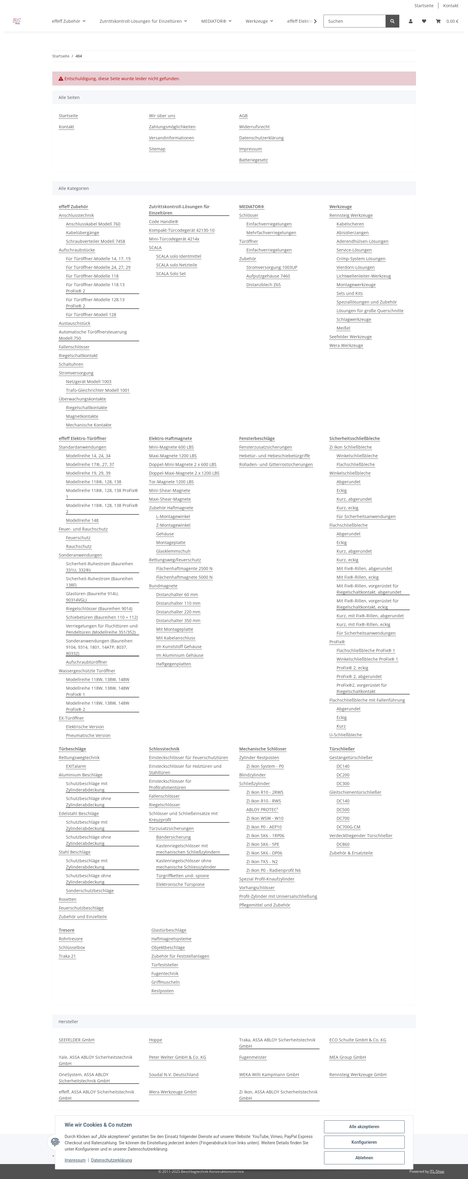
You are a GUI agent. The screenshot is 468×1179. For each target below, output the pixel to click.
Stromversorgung (76, 373)
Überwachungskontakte (82, 399)
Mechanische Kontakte (88, 425)
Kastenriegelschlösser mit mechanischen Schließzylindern (188, 849)
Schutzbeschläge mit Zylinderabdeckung (87, 787)
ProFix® (337, 642)
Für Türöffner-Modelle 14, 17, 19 (98, 258)
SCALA (155, 247)
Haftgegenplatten (173, 664)
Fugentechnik (164, 973)
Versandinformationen (171, 138)
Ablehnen (364, 1157)
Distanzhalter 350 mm (178, 620)
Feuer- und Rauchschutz (83, 529)
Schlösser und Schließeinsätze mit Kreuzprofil (183, 816)
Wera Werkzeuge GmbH (173, 1092)
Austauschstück (74, 323)
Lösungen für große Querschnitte (370, 310)
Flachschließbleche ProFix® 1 (366, 650)
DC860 (343, 844)
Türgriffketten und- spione (182, 875)
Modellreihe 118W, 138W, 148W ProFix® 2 (97, 706)
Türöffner (248, 241)
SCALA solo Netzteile (176, 265)
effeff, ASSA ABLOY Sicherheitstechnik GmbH (96, 1095)
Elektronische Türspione (180, 884)
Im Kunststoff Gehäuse (179, 646)
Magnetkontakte (82, 416)
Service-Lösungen (354, 250)
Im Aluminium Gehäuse (179, 655)
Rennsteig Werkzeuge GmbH (357, 1074)
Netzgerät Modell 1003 (88, 381)
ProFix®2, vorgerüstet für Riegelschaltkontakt (362, 688)
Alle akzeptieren (364, 1126)
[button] (410, 21)
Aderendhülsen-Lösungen (363, 241)
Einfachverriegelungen (269, 224)
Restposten (162, 991)
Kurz (341, 726)
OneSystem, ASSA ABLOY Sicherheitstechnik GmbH (84, 1078)
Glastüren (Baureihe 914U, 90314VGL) (92, 597)
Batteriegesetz (253, 160)
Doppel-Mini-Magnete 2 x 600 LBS (183, 464)
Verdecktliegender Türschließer (360, 835)
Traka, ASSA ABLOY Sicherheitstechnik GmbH (277, 1043)
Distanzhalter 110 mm (178, 603)
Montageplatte (170, 542)
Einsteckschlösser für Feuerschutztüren (188, 757)
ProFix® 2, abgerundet (359, 676)
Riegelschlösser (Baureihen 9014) (99, 608)
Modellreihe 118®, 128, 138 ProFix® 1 (102, 493)
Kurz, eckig (347, 508)
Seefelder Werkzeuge (350, 336)
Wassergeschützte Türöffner (87, 671)
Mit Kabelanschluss (175, 638)
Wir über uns (162, 115)
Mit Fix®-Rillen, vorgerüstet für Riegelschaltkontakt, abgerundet (369, 589)
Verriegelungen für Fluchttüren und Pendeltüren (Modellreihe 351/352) (102, 629)
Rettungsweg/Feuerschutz (175, 560)
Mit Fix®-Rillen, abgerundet (364, 568)
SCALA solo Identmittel (178, 256)
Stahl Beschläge (74, 852)
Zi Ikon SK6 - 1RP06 (265, 835)
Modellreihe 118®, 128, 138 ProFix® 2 (102, 508)
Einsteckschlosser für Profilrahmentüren (170, 784)
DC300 (343, 783)
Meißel (343, 328)
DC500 (343, 809)
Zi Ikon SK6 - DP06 (264, 853)
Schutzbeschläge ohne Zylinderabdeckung (88, 802)
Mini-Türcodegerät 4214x (174, 239)
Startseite (424, 5)
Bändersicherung (173, 837)
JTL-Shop (437, 1171)
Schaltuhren (71, 364)
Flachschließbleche (356, 464)
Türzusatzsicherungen (171, 828)
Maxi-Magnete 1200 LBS (173, 455)
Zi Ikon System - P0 (265, 766)
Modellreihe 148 (82, 520)
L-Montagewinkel (173, 516)
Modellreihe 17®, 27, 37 (90, 464)
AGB (243, 115)
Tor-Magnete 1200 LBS (171, 482)
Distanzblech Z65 (263, 284)
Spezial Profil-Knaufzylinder (266, 879)
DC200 (343, 775)
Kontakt (450, 5)
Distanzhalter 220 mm (178, 612)
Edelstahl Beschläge (79, 813)
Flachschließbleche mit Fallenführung (367, 700)
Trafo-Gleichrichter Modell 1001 (98, 390)
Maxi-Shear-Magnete (170, 499)
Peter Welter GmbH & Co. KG (177, 1057)
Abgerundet (348, 482)
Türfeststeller (164, 965)
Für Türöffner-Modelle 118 (92, 276)
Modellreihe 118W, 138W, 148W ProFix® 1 (97, 691)
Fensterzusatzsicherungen (265, 447)
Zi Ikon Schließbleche (350, 447)
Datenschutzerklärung (111, 1160)
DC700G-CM (348, 827)
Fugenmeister (253, 1057)
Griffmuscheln (165, 982)
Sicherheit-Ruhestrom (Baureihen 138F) (99, 582)
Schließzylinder (254, 783)
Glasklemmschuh (173, 551)
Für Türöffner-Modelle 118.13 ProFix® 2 (95, 288)
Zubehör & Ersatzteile (351, 853)
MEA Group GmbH (347, 1057)
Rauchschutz (79, 546)
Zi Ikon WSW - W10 (264, 818)
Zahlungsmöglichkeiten (172, 127)
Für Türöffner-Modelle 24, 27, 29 (98, 267)
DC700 (343, 818)
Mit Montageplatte (174, 629)
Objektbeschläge (168, 947)
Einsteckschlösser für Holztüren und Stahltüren (185, 769)
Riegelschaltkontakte (86, 407)
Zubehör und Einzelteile (83, 916)
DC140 (343, 766)
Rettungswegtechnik (79, 757)
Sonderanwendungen (80, 555)
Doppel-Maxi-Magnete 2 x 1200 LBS (184, 473)
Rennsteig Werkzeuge (351, 215)
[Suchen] (354, 21)
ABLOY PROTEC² (262, 809)
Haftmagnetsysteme (171, 939)
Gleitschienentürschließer (355, 792)
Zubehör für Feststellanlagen (180, 956)
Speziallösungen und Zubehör (367, 302)
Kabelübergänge (82, 232)
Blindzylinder (252, 775)
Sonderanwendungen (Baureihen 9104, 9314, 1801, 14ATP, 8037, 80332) (99, 647)
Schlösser (248, 215)
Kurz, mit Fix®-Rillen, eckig (363, 624)
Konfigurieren (364, 1142)
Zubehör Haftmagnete (171, 508)
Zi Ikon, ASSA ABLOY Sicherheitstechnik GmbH (278, 1095)
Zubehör (247, 258)
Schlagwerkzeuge (354, 319)
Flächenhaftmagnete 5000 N (184, 577)
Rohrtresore (71, 939)
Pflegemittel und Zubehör (264, 905)
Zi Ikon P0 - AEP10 (264, 827)
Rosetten (67, 899)
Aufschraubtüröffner (86, 662)
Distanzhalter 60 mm (177, 594)
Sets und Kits (350, 293)
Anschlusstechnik (76, 215)
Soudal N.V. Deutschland (174, 1074)
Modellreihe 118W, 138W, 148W (97, 679)
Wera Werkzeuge (346, 345)
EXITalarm (76, 766)
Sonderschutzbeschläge (90, 890)
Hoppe (155, 1040)
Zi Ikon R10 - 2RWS (264, 792)
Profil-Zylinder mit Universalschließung (278, 896)
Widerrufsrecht (254, 127)
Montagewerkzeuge (356, 284)
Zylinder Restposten (259, 757)
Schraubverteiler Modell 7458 (95, 241)
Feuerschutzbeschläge (81, 908)
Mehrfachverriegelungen (271, 232)
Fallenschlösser (74, 347)
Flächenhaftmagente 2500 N (184, 568)
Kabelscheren (350, 224)
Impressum (75, 1160)
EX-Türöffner (71, 718)
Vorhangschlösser (257, 887)
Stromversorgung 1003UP (271, 267)
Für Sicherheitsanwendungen (366, 516)
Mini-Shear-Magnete (169, 490)
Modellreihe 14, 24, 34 (88, 455)
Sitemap (157, 149)
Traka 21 (67, 956)
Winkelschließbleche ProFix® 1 (367, 659)
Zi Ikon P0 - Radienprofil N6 (273, 870)
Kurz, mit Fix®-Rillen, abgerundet (370, 616)
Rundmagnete (163, 586)
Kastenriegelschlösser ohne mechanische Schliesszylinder (186, 864)
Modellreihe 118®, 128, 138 (93, 482)
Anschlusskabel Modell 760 (93, 224)
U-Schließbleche (345, 735)
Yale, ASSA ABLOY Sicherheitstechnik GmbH (95, 1060)
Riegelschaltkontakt (78, 355)
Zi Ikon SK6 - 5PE (262, 844)
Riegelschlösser (164, 805)
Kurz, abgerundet (354, 499)
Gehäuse (165, 534)
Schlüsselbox (72, 947)
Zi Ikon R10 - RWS (263, 801)
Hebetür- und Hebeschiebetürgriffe (274, 455)
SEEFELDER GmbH (76, 1040)
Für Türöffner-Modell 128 (91, 314)
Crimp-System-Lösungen (361, 258)
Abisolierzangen (353, 232)
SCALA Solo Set (171, 273)
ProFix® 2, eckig (352, 668)
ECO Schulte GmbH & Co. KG (357, 1040)
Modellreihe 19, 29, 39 (88, 473)
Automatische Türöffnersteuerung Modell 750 (93, 335)
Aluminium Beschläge (80, 775)
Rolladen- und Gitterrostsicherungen (276, 464)
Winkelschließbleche (357, 455)
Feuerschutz (78, 537)
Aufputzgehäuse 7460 (268, 276)
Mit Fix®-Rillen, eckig (358, 577)
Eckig (342, 490)
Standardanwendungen (82, 447)
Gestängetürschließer (351, 757)
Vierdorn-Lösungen (356, 267)
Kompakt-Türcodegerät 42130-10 (181, 230)
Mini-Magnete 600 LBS (171, 447)
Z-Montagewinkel (173, 525)
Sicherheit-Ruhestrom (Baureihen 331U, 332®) (99, 567)
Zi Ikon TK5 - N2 (262, 861)
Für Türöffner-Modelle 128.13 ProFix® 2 (95, 303)
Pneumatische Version (88, 735)
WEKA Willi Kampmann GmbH (269, 1074)
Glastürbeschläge (168, 930)
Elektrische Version (85, 726)
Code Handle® (163, 221)
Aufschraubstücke (77, 250)
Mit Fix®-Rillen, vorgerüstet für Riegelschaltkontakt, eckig (368, 604)
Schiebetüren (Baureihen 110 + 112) (102, 617)
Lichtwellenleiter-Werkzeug (364, 276)
